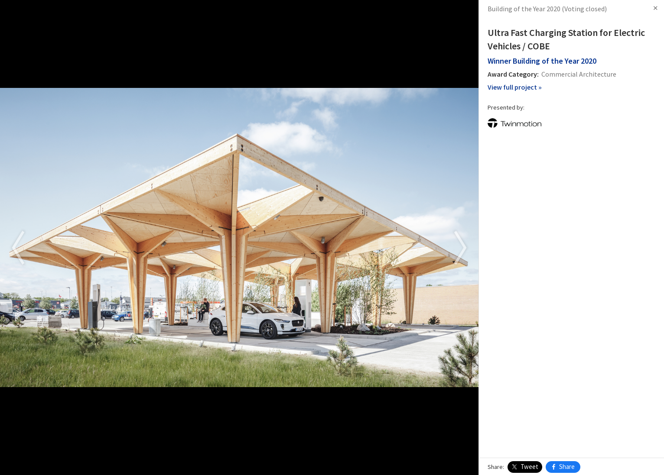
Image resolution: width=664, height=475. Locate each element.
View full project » (515, 87)
